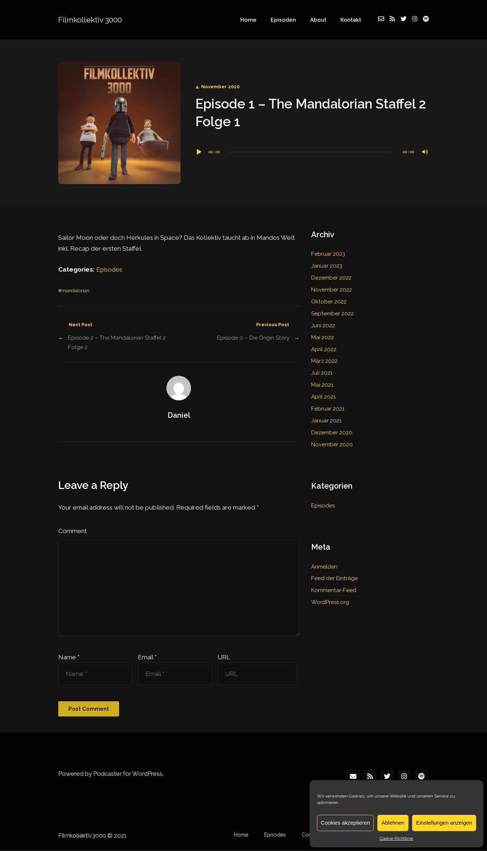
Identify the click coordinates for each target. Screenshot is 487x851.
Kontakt (352, 20)
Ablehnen (392, 823)
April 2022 (323, 347)
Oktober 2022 (329, 300)
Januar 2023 (326, 265)
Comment (72, 530)
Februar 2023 (328, 254)
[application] (312, 152)
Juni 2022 (323, 323)
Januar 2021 (326, 416)
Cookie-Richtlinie (396, 838)
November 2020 (332, 439)
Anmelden (324, 561)
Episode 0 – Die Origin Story (253, 338)
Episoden (288, 20)
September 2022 (332, 312)
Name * (69, 658)
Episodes (109, 269)
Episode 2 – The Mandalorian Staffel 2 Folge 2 (117, 342)
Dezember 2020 (331, 428)
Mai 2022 (322, 335)
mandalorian (75, 290)
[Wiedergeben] (199, 152)
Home (255, 20)
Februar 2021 (327, 404)
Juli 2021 (322, 370)
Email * (147, 658)
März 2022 (324, 358)
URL (223, 658)
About (321, 20)
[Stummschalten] (425, 152)
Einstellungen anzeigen (444, 823)
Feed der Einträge (334, 572)
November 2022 (331, 288)
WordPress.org (330, 596)
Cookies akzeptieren (345, 823)
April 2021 (323, 393)
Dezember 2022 (331, 277)
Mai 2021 (322, 381)
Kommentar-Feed (333, 584)
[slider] (311, 152)
